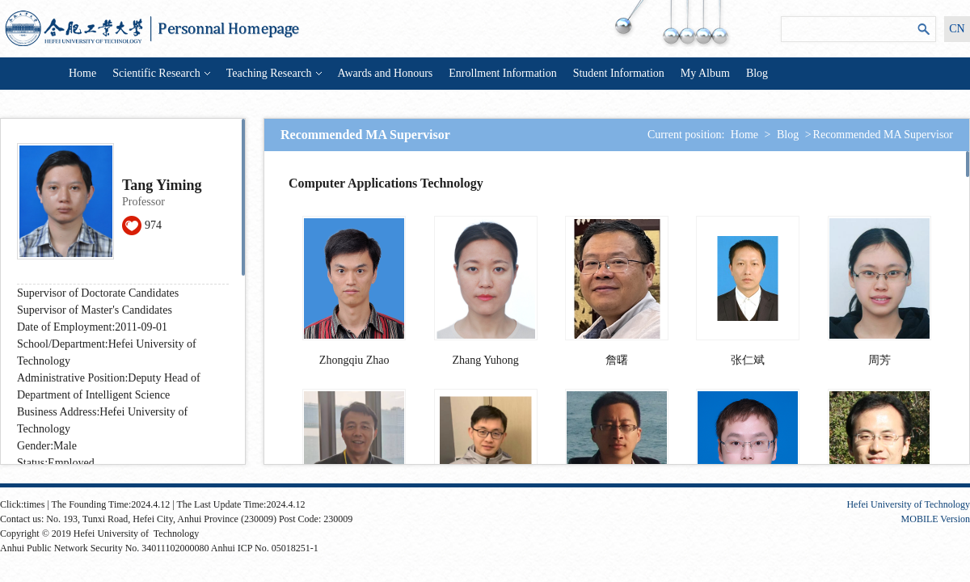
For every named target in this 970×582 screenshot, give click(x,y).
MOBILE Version (935, 519)
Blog (757, 73)
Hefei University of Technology (908, 504)
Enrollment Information (502, 73)
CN (956, 29)
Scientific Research (160, 73)
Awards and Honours (385, 73)
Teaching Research (274, 73)
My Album (705, 73)
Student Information (618, 73)
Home (82, 73)
